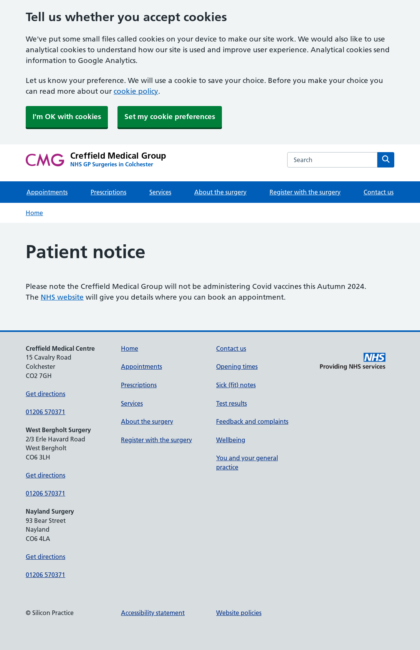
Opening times (237, 366)
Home (34, 213)
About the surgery (220, 192)
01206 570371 (45, 412)
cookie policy (136, 91)
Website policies (238, 613)
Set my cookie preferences (169, 116)
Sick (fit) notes (236, 385)
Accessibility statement (153, 613)
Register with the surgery (305, 192)
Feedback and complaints (252, 421)
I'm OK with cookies (67, 116)
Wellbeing (230, 440)
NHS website (62, 297)
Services (160, 192)
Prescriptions (108, 192)
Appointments (47, 192)
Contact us (379, 192)
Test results (231, 403)
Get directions (45, 394)
